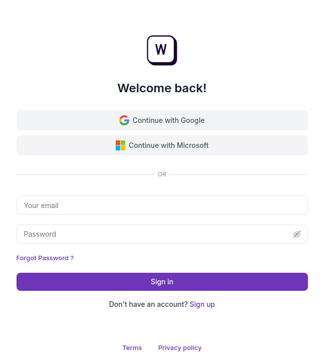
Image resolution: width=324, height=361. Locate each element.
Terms (132, 347)
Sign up (202, 304)
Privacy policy (180, 347)
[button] (296, 234)
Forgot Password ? (45, 258)
